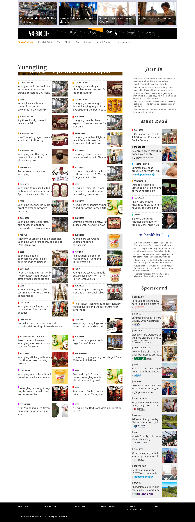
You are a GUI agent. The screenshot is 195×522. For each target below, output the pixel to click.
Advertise (50, 506)
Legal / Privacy (108, 506)
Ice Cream (25, 370)
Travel (137, 313)
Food (77, 268)
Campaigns (25, 319)
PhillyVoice (39, 33)
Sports (151, 32)
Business (79, 116)
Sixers (137, 214)
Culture (112, 32)
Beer (22, 99)
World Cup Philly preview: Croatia (150, 84)
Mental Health (141, 164)
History (138, 330)
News (73, 32)
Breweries (25, 167)
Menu (22, 33)
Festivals (139, 197)
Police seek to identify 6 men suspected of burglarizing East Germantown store (154, 79)
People (23, 235)
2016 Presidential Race (32, 336)
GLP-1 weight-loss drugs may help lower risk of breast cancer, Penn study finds (153, 249)
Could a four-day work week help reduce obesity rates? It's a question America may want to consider (154, 268)
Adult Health (140, 398)
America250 (140, 180)
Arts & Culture (104, 42)
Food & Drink (45, 42)
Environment (82, 353)
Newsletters (123, 42)
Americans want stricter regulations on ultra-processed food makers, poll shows (153, 244)
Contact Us (79, 506)
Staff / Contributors (135, 508)
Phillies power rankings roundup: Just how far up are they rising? (154, 110)
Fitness (79, 251)
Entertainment (84, 42)
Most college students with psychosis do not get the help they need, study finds (153, 255)
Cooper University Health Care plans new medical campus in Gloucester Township (153, 261)
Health (93, 32)
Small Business (142, 347)
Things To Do (140, 381)
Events (131, 32)
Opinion (79, 319)
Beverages (80, 133)
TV (58, 42)
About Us (23, 506)
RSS (156, 506)
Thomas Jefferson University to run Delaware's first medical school (151, 275)
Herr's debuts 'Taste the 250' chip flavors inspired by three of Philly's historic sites (154, 88)
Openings (139, 296)
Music (68, 42)
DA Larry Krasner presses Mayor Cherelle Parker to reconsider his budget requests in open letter (154, 104)
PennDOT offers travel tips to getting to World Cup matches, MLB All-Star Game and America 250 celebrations (154, 96)
